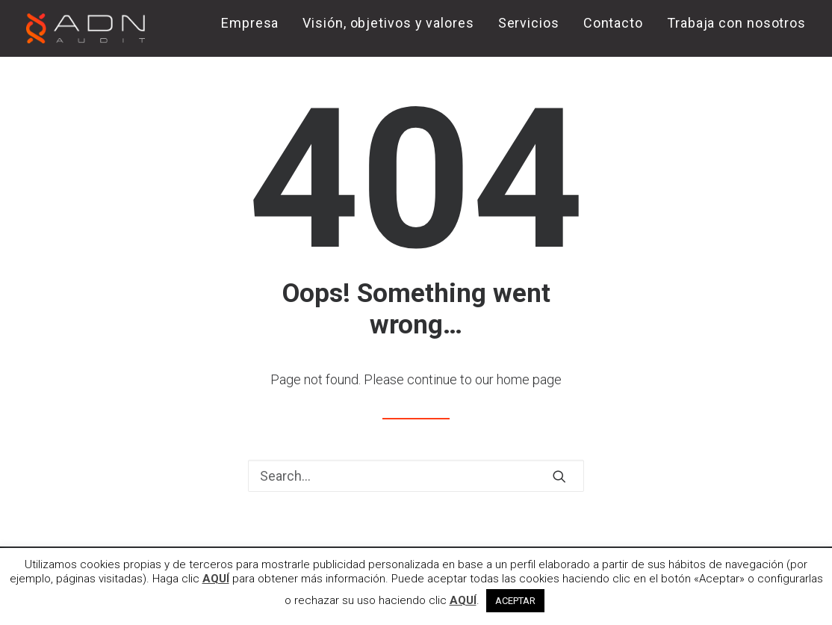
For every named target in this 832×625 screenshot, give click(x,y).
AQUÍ (215, 578)
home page (529, 379)
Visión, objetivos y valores (388, 23)
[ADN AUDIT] (85, 28)
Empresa (250, 23)
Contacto (613, 23)
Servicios (528, 23)
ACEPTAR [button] (515, 600)
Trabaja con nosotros (736, 23)
